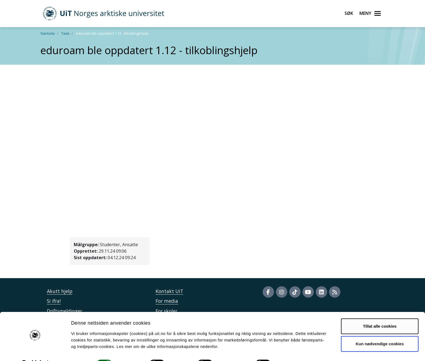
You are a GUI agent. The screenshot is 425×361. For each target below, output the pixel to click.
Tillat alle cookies (380, 312)
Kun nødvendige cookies (380, 330)
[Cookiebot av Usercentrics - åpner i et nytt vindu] (35, 350)
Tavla (65, 33)
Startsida (47, 33)
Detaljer (288, 350)
